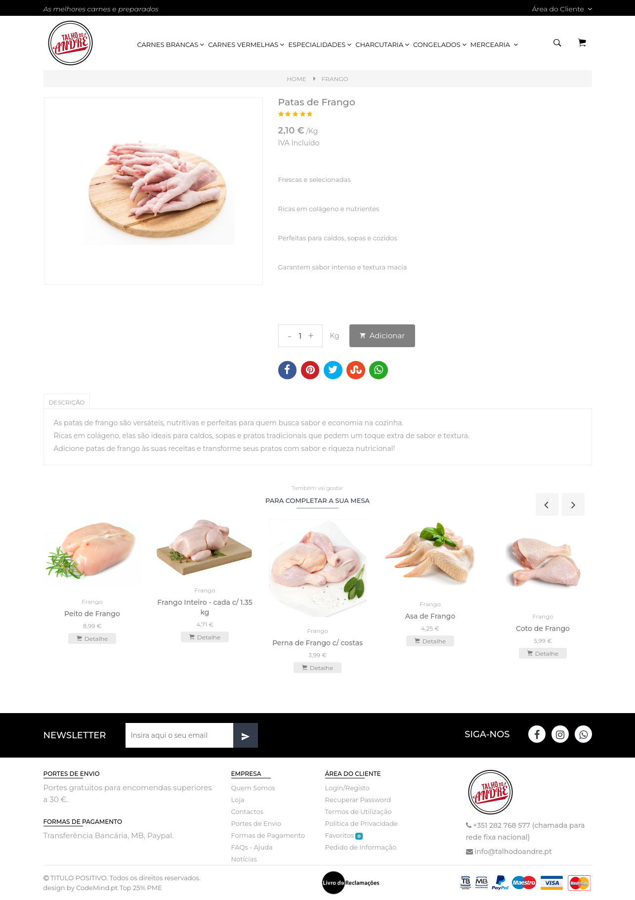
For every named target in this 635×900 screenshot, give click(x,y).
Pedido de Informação (361, 847)
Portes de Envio (256, 823)
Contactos (247, 811)
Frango (335, 79)
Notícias (244, 859)
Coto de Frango (543, 628)
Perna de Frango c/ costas (317, 642)
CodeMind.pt (97, 888)
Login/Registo (347, 788)
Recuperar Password (358, 800)
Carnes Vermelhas (247, 44)
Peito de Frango (92, 613)
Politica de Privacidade (361, 823)
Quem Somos (253, 788)
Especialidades (320, 44)
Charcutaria (383, 44)
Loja (238, 800)
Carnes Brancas (171, 44)
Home (296, 79)
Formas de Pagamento (268, 835)
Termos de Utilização (358, 811)
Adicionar (382, 335)
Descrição (67, 402)
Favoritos (344, 835)
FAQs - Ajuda (252, 847)
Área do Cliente (562, 8)
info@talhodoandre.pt (512, 851)
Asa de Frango (430, 616)
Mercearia (494, 44)
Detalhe (92, 638)
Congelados (440, 44)
